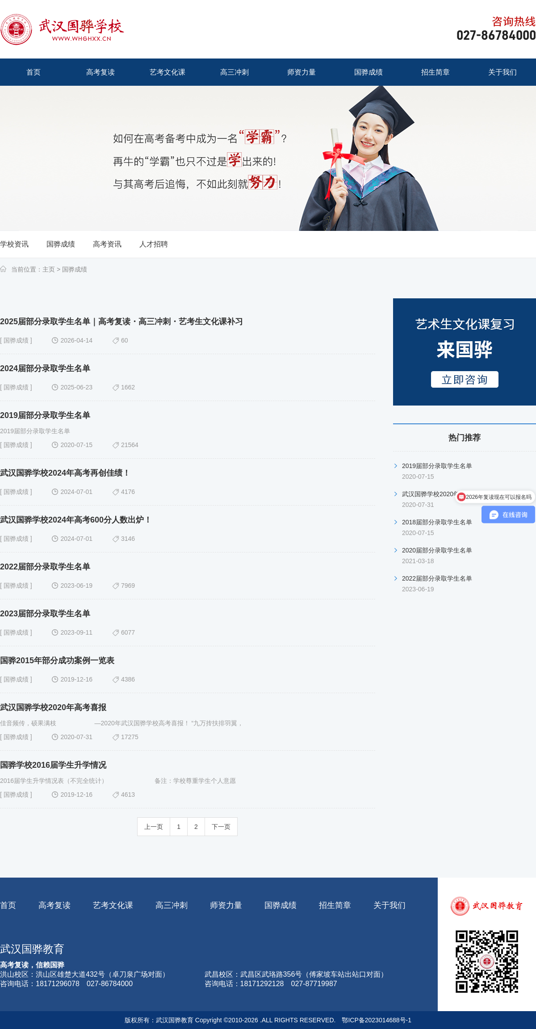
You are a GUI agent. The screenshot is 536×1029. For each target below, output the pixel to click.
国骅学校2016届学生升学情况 (53, 765)
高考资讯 (107, 244)
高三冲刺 (171, 905)
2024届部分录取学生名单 (45, 368)
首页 (8, 905)
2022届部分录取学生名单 (45, 566)
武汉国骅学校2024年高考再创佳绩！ (65, 472)
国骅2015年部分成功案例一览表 (57, 660)
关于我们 (389, 905)
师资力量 (226, 905)
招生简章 (335, 905)
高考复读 (54, 905)
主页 (48, 269)
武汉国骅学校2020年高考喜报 (53, 707)
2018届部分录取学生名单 (437, 522)
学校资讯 (14, 244)
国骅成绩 (60, 244)
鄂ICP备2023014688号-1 (376, 1020)
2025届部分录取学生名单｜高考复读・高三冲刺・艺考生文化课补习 (121, 321)
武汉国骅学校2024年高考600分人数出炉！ (76, 519)
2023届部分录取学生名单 (45, 613)
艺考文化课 (113, 905)
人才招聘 (153, 244)
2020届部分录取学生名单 (437, 550)
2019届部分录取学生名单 (45, 415)
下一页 (221, 826)
